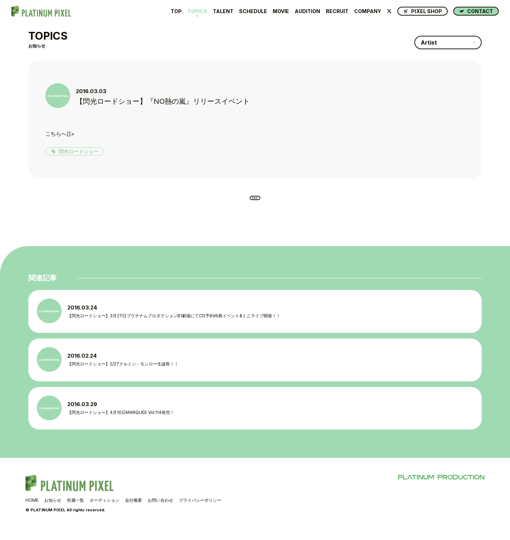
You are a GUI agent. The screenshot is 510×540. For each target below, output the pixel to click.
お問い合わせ (160, 511)
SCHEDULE (253, 11)
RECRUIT (337, 11)
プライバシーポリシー (200, 511)
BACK (255, 200)
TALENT (223, 11)
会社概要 (133, 511)
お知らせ (52, 511)
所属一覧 (75, 511)
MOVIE (281, 11)
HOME (32, 511)
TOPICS (197, 11)
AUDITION (307, 11)
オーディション (104, 511)
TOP (176, 11)
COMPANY (367, 11)
